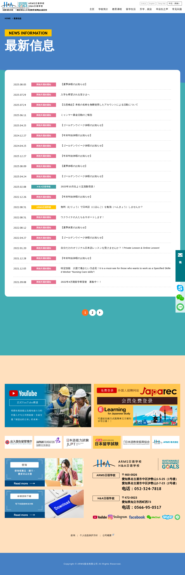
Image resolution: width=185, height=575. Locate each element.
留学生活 (131, 9)
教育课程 (117, 9)
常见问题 (177, 9)
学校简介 (103, 9)
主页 (92, 9)
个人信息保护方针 (89, 535)
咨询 (73, 535)
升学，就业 (146, 9)
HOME (8, 18)
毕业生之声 (162, 9)
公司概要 (108, 535)
